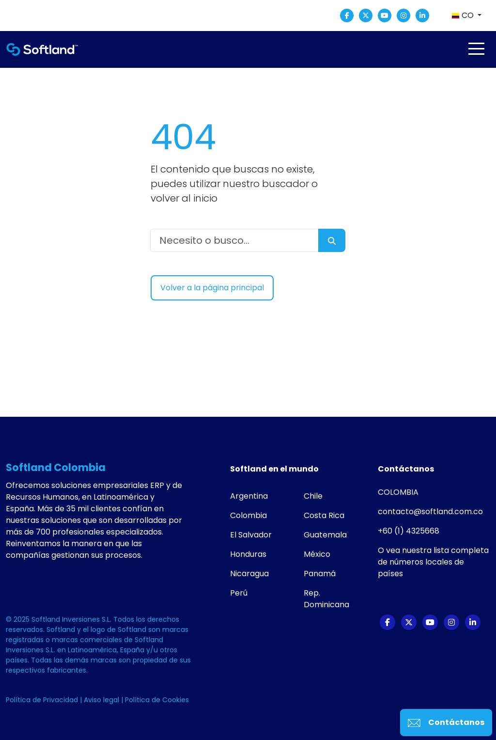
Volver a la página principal (212, 287)
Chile (313, 496)
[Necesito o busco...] (234, 240)
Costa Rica (324, 515)
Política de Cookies (157, 700)
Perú (239, 592)
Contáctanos (446, 722)
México (317, 554)
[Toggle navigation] (476, 49)
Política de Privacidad (43, 700)
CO (463, 15)
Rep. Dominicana (326, 598)
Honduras (248, 554)
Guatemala (325, 534)
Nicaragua (249, 573)
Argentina (249, 496)
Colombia (248, 515)
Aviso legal (102, 700)
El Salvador (251, 534)
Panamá (320, 573)
